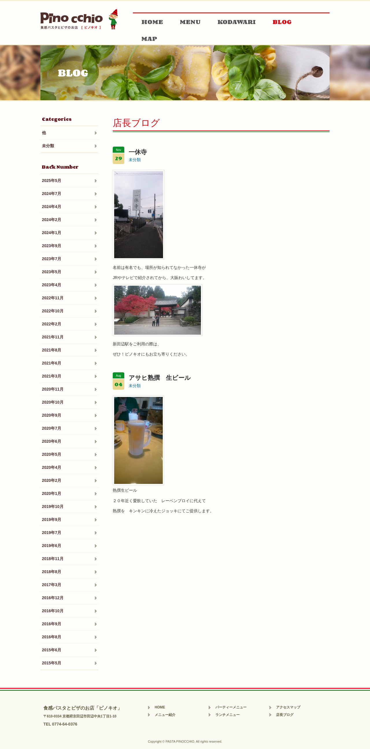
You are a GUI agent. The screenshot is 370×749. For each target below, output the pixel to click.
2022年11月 (53, 298)
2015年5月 (51, 663)
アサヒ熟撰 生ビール (160, 377)
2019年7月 (51, 532)
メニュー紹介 (165, 715)
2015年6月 (51, 650)
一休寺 (138, 152)
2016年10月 (53, 610)
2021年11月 (53, 337)
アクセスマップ (288, 707)
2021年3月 (51, 376)
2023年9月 (51, 245)
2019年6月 (51, 545)
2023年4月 (51, 285)
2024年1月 (51, 232)
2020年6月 (51, 441)
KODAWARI (236, 22)
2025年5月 (51, 180)
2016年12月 (53, 597)
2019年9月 (51, 519)
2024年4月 (51, 206)
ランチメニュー (227, 715)
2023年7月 (51, 258)
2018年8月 (51, 571)
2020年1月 (51, 493)
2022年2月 (51, 324)
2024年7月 (51, 193)
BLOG (282, 22)
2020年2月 (51, 480)
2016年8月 (51, 637)
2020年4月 (51, 467)
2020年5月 (51, 454)
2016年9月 (51, 624)
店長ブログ (284, 715)
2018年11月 (53, 558)
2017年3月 (51, 584)
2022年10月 (53, 311)
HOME (152, 22)
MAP (149, 38)
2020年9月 (51, 415)
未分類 (48, 145)
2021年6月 (51, 363)
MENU (190, 22)
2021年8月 (51, 350)
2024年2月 (51, 219)
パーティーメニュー (231, 707)
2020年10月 (53, 402)
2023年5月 (51, 271)
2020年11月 (53, 389)
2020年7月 (51, 428)
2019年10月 (53, 506)
